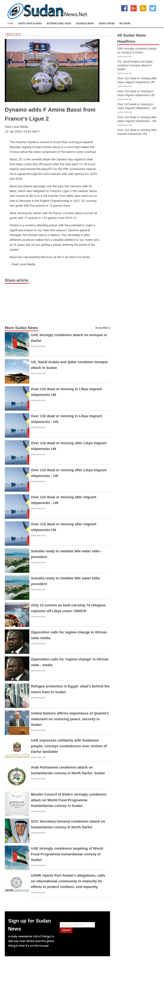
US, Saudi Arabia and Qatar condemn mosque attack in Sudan (135, 65)
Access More (102, 328)
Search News (107, 23)
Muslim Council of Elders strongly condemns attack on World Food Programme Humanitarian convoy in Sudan (69, 800)
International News (59, 23)
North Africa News (30, 23)
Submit (66, 930)
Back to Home (13, 33)
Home (10, 23)
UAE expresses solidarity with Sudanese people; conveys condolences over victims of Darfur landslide (69, 745)
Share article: (17, 280)
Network (124, 23)
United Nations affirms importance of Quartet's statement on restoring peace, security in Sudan (70, 718)
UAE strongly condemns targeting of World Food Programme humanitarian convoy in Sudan (67, 854)
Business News (85, 23)
